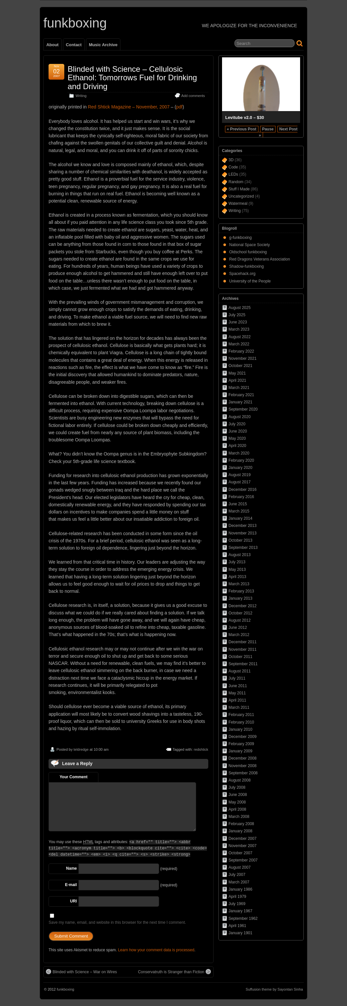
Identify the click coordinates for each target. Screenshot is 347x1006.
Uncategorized (241, 196)
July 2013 (237, 562)
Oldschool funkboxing (248, 252)
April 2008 (237, 809)
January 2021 (241, 402)
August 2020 (240, 417)
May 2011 (237, 693)
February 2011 (241, 714)
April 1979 (237, 896)
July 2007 (237, 874)
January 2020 (241, 467)
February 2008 (241, 824)
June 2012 (238, 627)
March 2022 (239, 344)
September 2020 (243, 409)
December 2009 (242, 736)
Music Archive (103, 44)
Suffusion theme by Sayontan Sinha (274, 989)
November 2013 (242, 533)
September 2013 (243, 547)
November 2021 (242, 358)
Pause (268, 129)
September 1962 (243, 918)
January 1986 (241, 889)
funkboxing (75, 23)
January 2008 (241, 831)
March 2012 (239, 634)
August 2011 (240, 671)
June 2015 (238, 504)
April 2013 (237, 576)
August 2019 (240, 475)
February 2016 (241, 496)
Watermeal (238, 203)
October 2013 (241, 540)
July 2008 (237, 787)
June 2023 (238, 322)
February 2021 (241, 395)
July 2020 (237, 424)
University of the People (250, 281)
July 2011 (237, 678)
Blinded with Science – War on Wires (81, 971)
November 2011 (242, 649)
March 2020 (239, 453)
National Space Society (249, 244)
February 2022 (241, 351)
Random (236, 182)
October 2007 (241, 853)
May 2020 (237, 438)
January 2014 (241, 518)
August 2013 (240, 554)
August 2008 (240, 780)
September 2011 (243, 664)
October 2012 (241, 613)
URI (73, 901)
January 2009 (241, 751)
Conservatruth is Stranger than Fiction (174, 971)
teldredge (81, 749)
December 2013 (242, 525)
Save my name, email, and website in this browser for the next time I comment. (117, 922)
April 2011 (237, 700)
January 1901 (241, 933)
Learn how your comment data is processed (156, 950)
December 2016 (242, 489)
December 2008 (242, 758)
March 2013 (239, 584)
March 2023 (239, 329)
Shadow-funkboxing (246, 266)
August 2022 (240, 337)
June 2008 (238, 794)
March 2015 (239, 511)
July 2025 (237, 315)
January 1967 (241, 911)
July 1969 (237, 903)
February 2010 (241, 722)
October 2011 (241, 656)
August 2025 (240, 307)
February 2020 (241, 460)
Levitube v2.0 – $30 (244, 117)
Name (71, 868)
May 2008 (237, 802)
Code (233, 167)
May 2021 (237, 373)
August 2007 (240, 867)
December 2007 (242, 838)
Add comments (193, 96)
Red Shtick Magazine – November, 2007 (129, 106)
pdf (179, 106)
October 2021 (241, 365)
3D (231, 160)
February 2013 (241, 591)
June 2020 (238, 431)
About (52, 44)
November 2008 (242, 766)
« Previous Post (241, 129)
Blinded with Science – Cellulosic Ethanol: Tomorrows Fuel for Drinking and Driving (132, 78)
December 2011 (242, 642)
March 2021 (239, 387)
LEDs (233, 174)
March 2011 (239, 707)
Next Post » (278, 132)
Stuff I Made (239, 189)
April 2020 (237, 445)
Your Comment (74, 777)
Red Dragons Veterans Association (259, 259)
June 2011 (238, 686)
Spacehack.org (242, 273)
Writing (80, 96)
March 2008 (239, 816)
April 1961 (237, 925)
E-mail (71, 884)
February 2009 (241, 744)
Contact (74, 44)
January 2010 (241, 729)
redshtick (201, 749)
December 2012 (242, 606)
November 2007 (242, 845)
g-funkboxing (240, 237)
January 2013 (241, 598)
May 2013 (237, 569)
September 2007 (243, 860)
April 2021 (237, 380)
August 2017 (240, 482)
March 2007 (239, 882)
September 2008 (243, 773)
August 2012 (240, 620)
